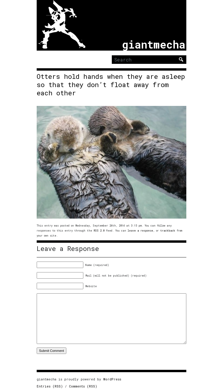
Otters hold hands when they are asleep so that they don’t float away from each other (111, 84)
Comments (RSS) (83, 386)
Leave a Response (68, 248)
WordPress (112, 379)
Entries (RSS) (50, 386)
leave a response (140, 230)
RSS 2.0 (99, 230)
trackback (167, 230)
